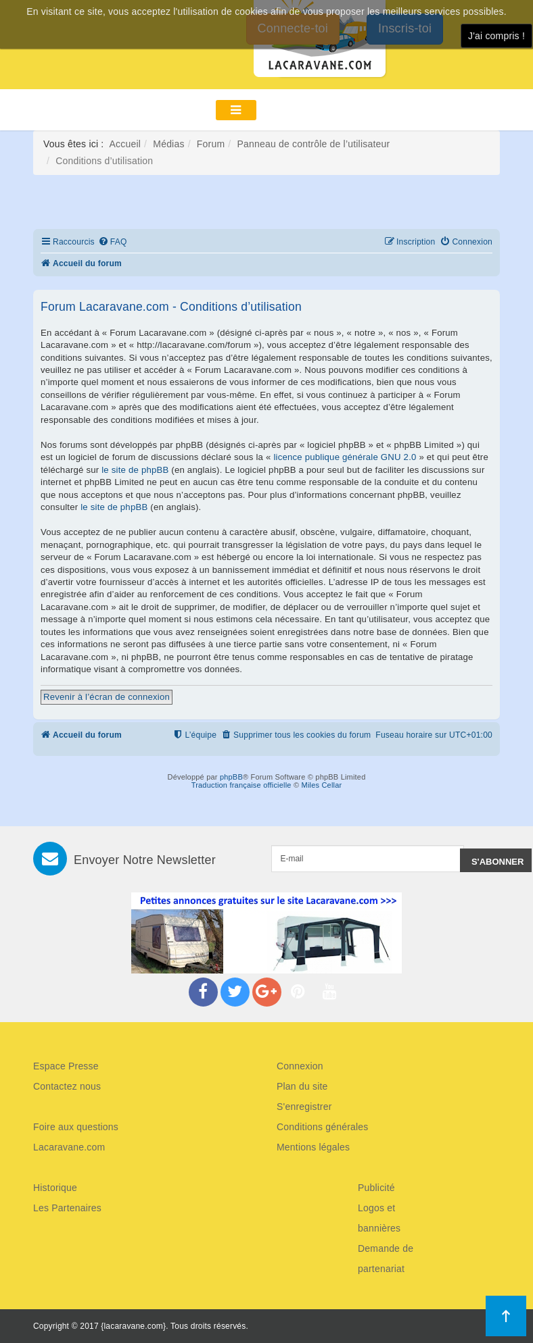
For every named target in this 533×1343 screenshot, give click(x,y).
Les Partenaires (67, 1207)
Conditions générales (323, 1126)
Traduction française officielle (241, 785)
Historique (55, 1187)
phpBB (231, 777)
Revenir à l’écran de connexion (106, 697)
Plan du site (302, 1086)
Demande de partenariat (385, 1258)
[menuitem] (112, 242)
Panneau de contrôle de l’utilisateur (313, 143)
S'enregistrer (304, 1106)
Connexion (300, 1066)
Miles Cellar (322, 785)
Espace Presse (66, 1066)
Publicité (376, 1187)
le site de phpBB (134, 470)
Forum (211, 143)
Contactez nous (67, 1086)
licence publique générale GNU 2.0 (344, 457)
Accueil (125, 143)
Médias (168, 143)
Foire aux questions (75, 1126)
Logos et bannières (379, 1218)
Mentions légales (313, 1147)
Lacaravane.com (69, 1147)
